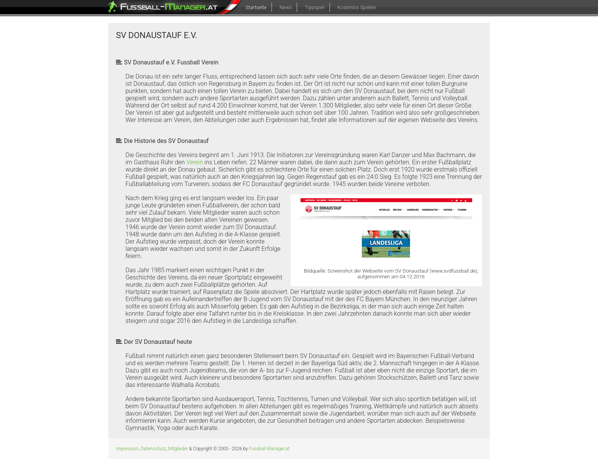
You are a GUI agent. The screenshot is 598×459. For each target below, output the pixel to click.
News (286, 7)
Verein (194, 162)
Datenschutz (153, 448)
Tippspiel (314, 7)
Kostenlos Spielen (357, 7)
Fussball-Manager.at (269, 448)
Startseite (256, 7)
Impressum (127, 448)
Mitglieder (178, 448)
